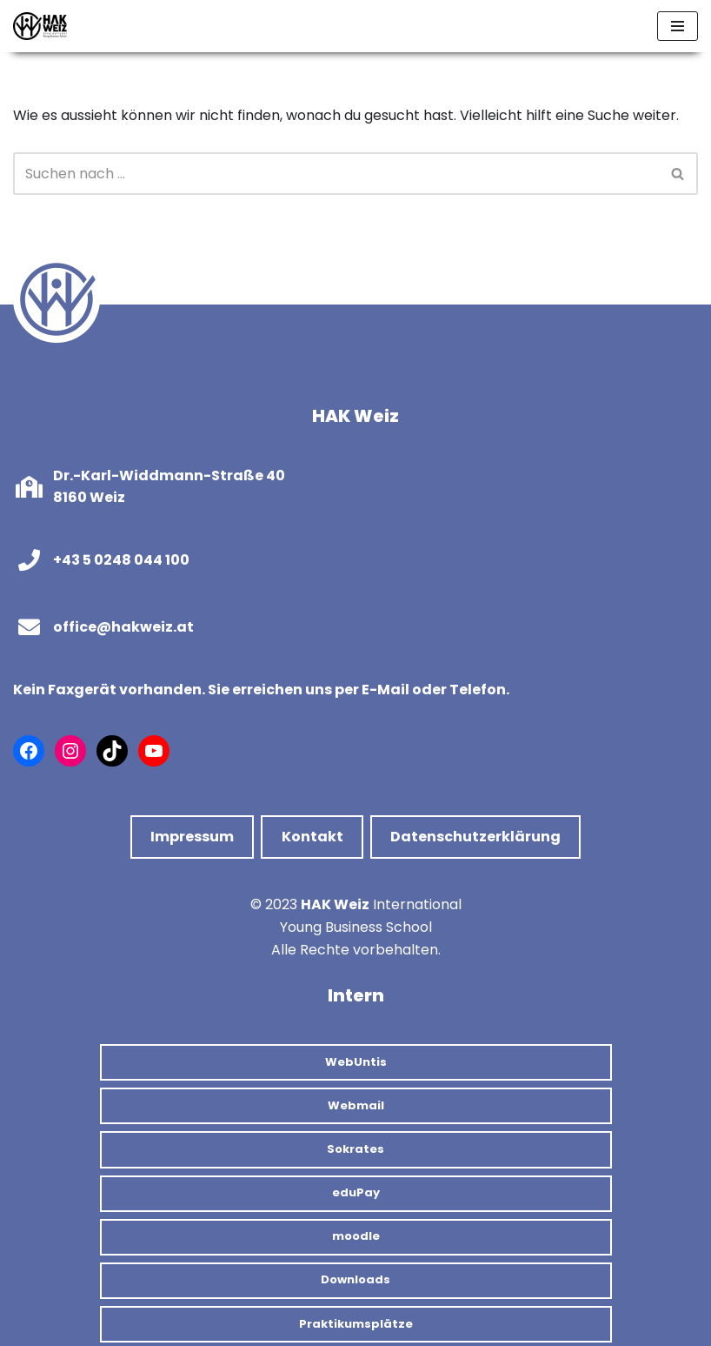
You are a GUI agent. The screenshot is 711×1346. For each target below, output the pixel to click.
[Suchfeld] (336, 173)
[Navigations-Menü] (677, 26)
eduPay (356, 1192)
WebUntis (356, 1062)
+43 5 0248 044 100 (121, 560)
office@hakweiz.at (123, 627)
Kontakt (312, 837)
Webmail (356, 1105)
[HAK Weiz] (41, 26)
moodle (356, 1236)
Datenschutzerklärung (475, 837)
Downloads (355, 1279)
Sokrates (355, 1149)
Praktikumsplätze (356, 1324)
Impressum (192, 837)
